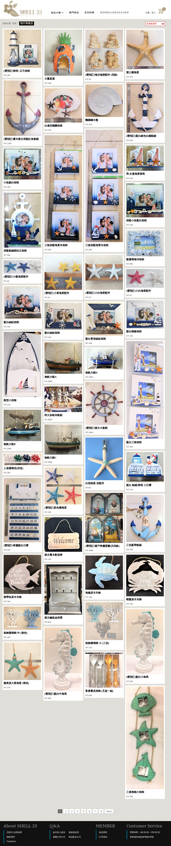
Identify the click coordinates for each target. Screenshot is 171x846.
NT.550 (145, 54)
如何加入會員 (59, 832)
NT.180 (63, 57)
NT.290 (145, 742)
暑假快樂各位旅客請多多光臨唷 (114, 12)
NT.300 (145, 394)
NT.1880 (104, 522)
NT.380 (145, 112)
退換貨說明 (74, 832)
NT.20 (63, 277)
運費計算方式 (59, 837)
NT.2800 (63, 362)
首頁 (14, 23)
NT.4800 (63, 403)
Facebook (11, 841)
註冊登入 (151, 12)
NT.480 (63, 663)
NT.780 (145, 523)
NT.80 (104, 463)
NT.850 (63, 593)
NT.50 (104, 55)
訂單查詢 (103, 837)
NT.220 (104, 105)
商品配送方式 (75, 837)
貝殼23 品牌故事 (14, 832)
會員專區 (103, 832)
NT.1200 (22, 112)
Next (109, 811)
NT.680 (104, 675)
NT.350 (22, 514)
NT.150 (145, 471)
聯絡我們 (11, 837)
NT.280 (22, 53)
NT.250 (63, 109)
